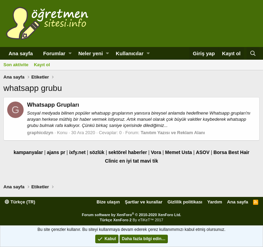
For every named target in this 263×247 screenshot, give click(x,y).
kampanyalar (28, 152)
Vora (156, 152)
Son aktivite (15, 64)
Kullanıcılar (129, 53)
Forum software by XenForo (131, 215)
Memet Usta (178, 152)
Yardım (214, 201)
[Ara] (253, 53)
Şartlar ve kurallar (144, 201)
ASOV (203, 152)
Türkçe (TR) (20, 201)
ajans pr (56, 152)
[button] (70, 53)
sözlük (96, 152)
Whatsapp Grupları (53, 105)
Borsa (220, 152)
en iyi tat (129, 161)
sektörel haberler (127, 152)
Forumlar (54, 53)
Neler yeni (90, 53)
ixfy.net (77, 152)
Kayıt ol (42, 64)
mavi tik (149, 161)
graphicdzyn (40, 132)
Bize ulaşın (108, 201)
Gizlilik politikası (184, 201)
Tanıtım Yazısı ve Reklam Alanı (173, 132)
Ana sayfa (21, 53)
